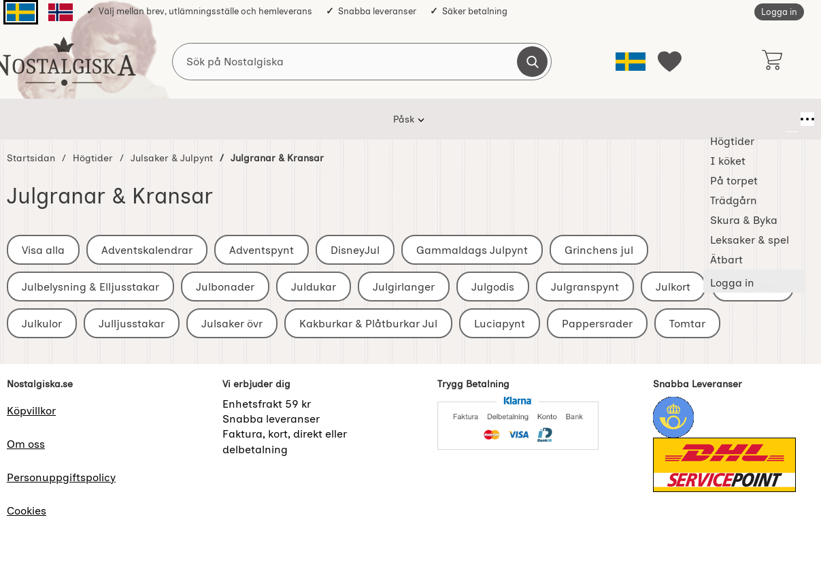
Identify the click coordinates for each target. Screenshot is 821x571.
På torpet (329, 119)
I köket (265, 119)
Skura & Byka (477, 119)
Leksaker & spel (570, 119)
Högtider (202, 119)
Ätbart (647, 119)
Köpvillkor (31, 410)
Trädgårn (399, 119)
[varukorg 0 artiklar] (771, 61)
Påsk (144, 119)
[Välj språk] (630, 61)
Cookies (26, 510)
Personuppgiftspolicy (61, 477)
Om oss (26, 444)
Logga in (779, 12)
